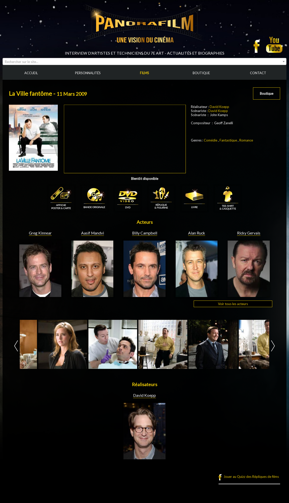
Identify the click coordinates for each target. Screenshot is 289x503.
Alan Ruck (196, 233)
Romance (246, 140)
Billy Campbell (144, 233)
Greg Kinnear (40, 233)
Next (273, 345)
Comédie (210, 140)
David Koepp (219, 107)
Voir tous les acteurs (233, 304)
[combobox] (144, 61)
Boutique (266, 93)
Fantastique (228, 140)
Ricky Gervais (248, 233)
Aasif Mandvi (92, 233)
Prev (16, 345)
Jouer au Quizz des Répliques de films (251, 477)
